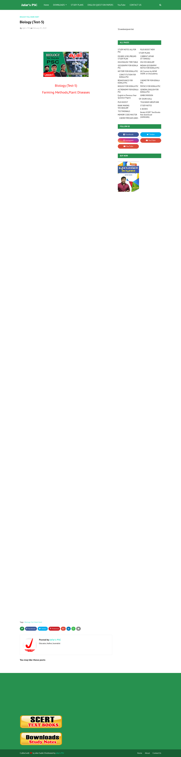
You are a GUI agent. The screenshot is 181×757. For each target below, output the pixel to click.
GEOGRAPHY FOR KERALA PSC (128, 66)
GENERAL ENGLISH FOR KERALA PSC (149, 90)
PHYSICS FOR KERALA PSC (150, 86)
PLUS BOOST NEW (147, 49)
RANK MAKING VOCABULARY (123, 106)
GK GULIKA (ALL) (145, 99)
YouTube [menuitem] (121, 5)
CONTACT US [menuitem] (135, 5)
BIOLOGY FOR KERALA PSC (128, 86)
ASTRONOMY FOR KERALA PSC (128, 90)
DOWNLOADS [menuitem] (59, 5)
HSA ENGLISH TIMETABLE (128, 62)
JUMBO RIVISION (146, 95)
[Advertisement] (42, 694)
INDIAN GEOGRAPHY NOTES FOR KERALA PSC (150, 66)
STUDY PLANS (144, 53)
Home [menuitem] (46, 5)
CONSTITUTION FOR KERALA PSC (127, 75)
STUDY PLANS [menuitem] (77, 5)
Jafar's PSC (26, 28)
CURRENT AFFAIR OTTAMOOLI (147, 57)
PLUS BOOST (123, 102)
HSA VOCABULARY (147, 62)
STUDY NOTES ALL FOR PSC (127, 50)
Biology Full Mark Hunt (33, 622)
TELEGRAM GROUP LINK (149, 102)
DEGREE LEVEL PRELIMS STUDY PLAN (127, 57)
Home (139, 753)
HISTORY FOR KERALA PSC (128, 71)
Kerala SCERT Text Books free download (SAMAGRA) (150, 114)
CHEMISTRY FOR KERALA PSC (150, 81)
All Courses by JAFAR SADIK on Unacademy (149, 72)
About (147, 753)
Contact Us (157, 753)
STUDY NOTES (146, 105)
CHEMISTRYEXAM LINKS (128, 118)
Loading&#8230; (39, 361)
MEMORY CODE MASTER (127, 115)
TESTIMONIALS (124, 111)
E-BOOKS (144, 109)
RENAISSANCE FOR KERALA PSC (125, 81)
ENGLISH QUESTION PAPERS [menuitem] (100, 5)
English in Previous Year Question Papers (127, 96)
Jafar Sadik (39, 753)
